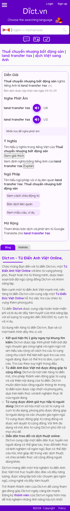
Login (49, 3)
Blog (8, 247)
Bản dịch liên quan (19, 204)
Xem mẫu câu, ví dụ (21, 212)
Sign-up (62, 3)
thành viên (21, 495)
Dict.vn (17, 308)
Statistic (23, 247)
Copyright (49, 508)
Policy (62, 508)
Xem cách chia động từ (23, 196)
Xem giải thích (14, 156)
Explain (29, 166)
